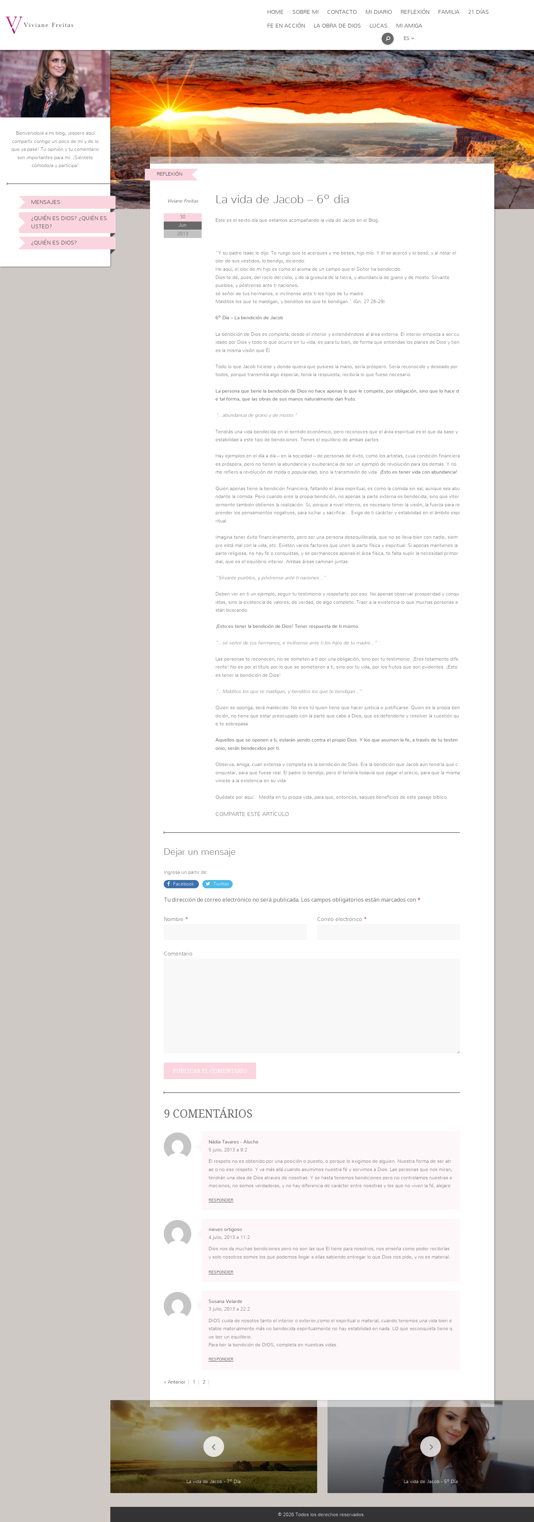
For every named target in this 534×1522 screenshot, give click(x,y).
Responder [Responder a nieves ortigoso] (221, 1272)
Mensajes (45, 202)
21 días (478, 12)
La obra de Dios (337, 26)
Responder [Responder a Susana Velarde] (221, 1359)
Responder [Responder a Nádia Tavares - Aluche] (221, 1200)
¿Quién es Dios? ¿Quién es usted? (69, 222)
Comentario (178, 953)
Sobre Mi (305, 12)
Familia (449, 12)
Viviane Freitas (182, 201)
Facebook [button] (183, 884)
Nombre (173, 919)
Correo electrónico (339, 919)
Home (275, 12)
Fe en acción (286, 26)
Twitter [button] (220, 884)
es (409, 38)
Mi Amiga (409, 26)
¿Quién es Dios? (54, 243)
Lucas (378, 26)
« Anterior (174, 1382)
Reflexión (415, 12)
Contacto (342, 12)
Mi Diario (378, 12)
